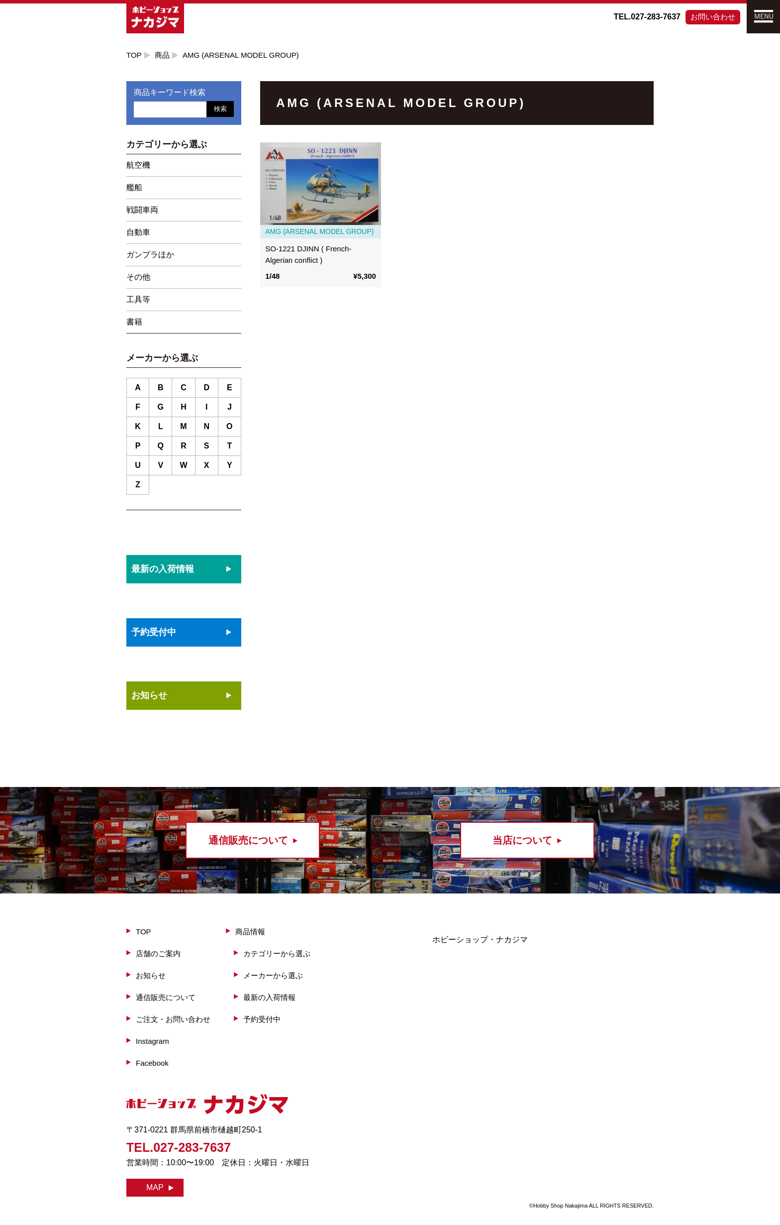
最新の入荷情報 (269, 997)
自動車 (138, 232)
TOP (134, 55)
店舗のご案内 (158, 953)
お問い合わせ (712, 16)
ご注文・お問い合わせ (173, 1019)
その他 (138, 277)
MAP (155, 1187)
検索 (220, 108)
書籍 (134, 322)
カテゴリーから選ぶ (276, 953)
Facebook (152, 1063)
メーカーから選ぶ (273, 975)
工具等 (138, 299)
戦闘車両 (142, 210)
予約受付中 (262, 1019)
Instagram (152, 1041)
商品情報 (250, 931)
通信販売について (165, 997)
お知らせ (149, 695)
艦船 (134, 187)
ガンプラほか (150, 254)
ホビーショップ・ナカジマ (480, 939)
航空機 (138, 165)
